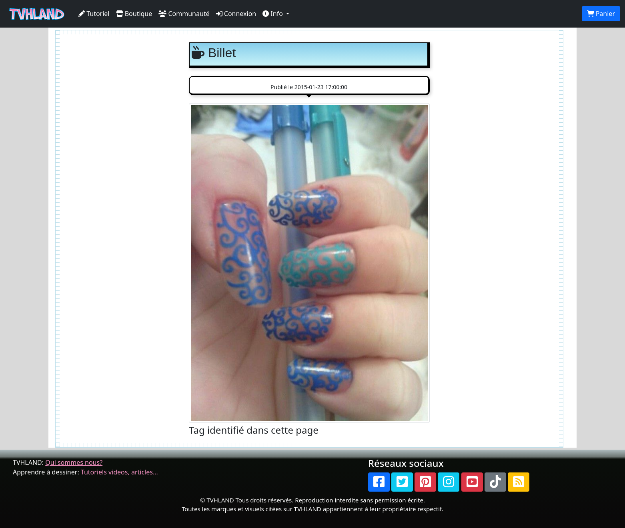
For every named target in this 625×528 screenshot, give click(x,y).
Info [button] (273, 13)
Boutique (134, 13)
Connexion (236, 13)
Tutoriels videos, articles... (119, 472)
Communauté (183, 13)
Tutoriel (94, 13)
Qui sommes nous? (73, 462)
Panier (601, 13)
